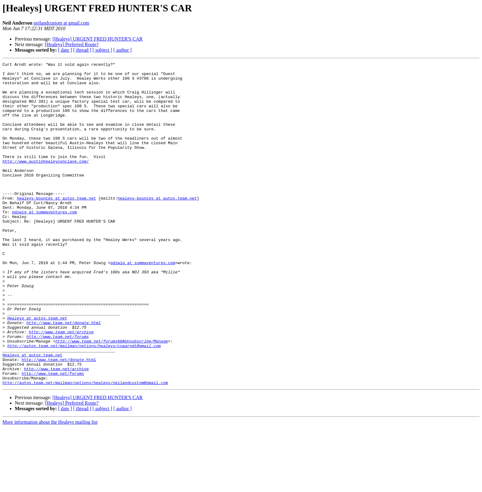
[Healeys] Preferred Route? (72, 44)
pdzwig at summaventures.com (44, 242)
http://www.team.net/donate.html (63, 375)
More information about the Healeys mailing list (49, 486)
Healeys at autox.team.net (37, 369)
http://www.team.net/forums (57, 392)
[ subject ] (102, 50)
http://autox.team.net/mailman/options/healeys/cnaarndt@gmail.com (84, 403)
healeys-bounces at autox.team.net (56, 225)
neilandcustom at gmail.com (61, 23)
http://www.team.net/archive (61, 386)
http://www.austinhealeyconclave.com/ (45, 181)
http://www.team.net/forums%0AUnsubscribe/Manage (111, 397)
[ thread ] (82, 50)
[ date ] (65, 50)
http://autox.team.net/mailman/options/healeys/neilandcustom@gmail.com (85, 447)
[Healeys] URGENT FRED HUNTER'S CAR (98, 39)
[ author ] (122, 50)
